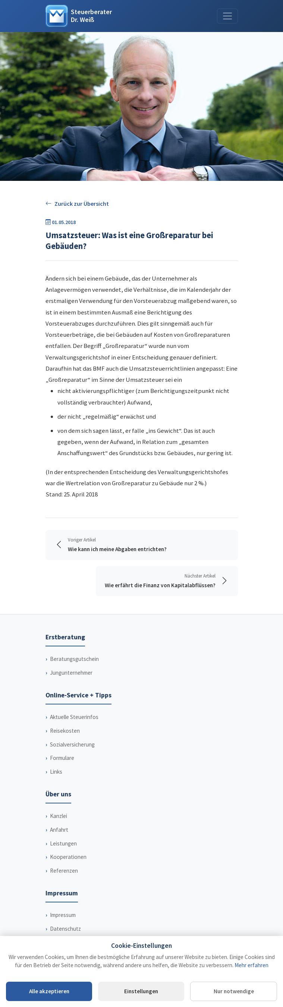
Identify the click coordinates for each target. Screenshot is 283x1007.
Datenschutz (65, 928)
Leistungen (63, 843)
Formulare (62, 757)
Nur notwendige (234, 991)
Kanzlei (58, 815)
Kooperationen (68, 856)
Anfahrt (59, 829)
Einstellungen (141, 991)
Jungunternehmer (71, 672)
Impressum (63, 914)
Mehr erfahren (251, 965)
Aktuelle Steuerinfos (74, 716)
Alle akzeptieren (49, 991)
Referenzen (64, 870)
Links (56, 771)
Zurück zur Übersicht (77, 204)
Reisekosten (65, 730)
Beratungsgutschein (74, 658)
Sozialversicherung (72, 744)
